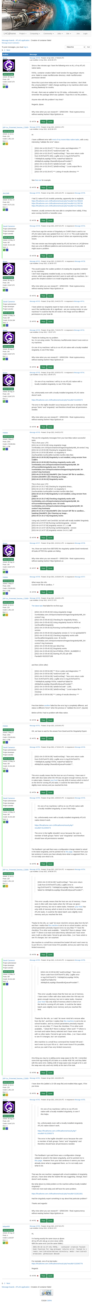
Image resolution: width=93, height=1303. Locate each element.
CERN (49, 1301)
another (47, 705)
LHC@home (10, 33)
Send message (8, 74)
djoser (5, 58)
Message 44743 (35, 301)
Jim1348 (6, 193)
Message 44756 (35, 869)
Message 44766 (35, 1226)
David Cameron (9, 226)
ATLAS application (22, 40)
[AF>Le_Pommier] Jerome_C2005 (16, 127)
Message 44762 (35, 1100)
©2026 (46, 1301)
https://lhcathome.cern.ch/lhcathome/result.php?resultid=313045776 (57, 1264)
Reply (43, 122)
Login (85, 34)
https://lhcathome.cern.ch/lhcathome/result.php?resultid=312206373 (57, 400)
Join (78, 34)
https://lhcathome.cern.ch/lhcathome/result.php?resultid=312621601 (57, 1194)
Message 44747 (35, 543)
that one (38, 180)
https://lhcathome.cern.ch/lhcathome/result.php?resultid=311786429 (57, 201)
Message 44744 (35, 330)
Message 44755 (35, 798)
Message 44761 (35, 1078)
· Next (8, 50)
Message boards (8, 40)
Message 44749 (35, 598)
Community (48, 34)
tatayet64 (6, 1226)
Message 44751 (35, 726)
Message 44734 (35, 58)
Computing (35, 34)
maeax (5, 433)
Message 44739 (35, 226)
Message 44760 (35, 960)
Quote (50, 122)
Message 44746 (35, 432)
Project (22, 34)
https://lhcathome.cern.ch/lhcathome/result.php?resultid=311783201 (57, 206)
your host (54, 780)
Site (68, 34)
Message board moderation (10, 43)
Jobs (60, 34)
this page (69, 852)
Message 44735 (35, 127)
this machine (53, 925)
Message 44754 (35, 747)
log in (26, 47)
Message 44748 (35, 577)
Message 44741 (35, 261)
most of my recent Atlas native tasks (65, 140)
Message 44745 (35, 372)
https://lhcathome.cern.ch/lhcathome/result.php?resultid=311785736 (57, 203)
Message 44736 (35, 193)
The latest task (37, 606)
